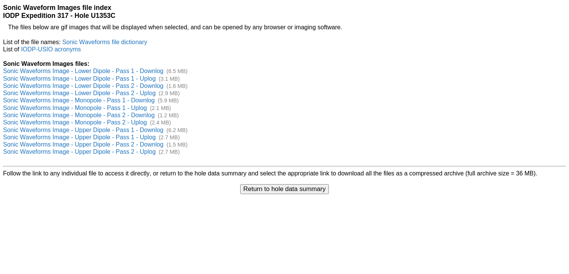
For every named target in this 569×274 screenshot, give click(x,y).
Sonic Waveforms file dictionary (104, 42)
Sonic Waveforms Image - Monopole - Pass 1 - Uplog (75, 108)
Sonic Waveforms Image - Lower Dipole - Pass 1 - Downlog (83, 71)
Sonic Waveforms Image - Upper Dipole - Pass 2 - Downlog (83, 144)
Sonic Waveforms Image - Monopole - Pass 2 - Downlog (79, 115)
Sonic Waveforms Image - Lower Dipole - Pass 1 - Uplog (79, 78)
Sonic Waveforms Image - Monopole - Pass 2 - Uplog (75, 122)
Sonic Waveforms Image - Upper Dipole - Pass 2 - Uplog (79, 151)
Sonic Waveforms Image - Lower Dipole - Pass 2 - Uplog (79, 93)
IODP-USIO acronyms (51, 49)
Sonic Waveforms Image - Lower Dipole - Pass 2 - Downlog (83, 86)
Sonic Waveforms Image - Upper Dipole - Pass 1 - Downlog (83, 130)
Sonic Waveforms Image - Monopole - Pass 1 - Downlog (79, 100)
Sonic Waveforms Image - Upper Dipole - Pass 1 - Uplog (79, 137)
